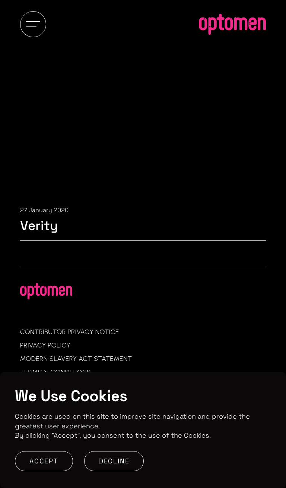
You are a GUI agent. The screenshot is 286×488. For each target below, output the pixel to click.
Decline (114, 461)
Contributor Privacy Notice (69, 332)
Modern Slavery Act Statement (76, 359)
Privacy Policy (45, 345)
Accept (43, 461)
